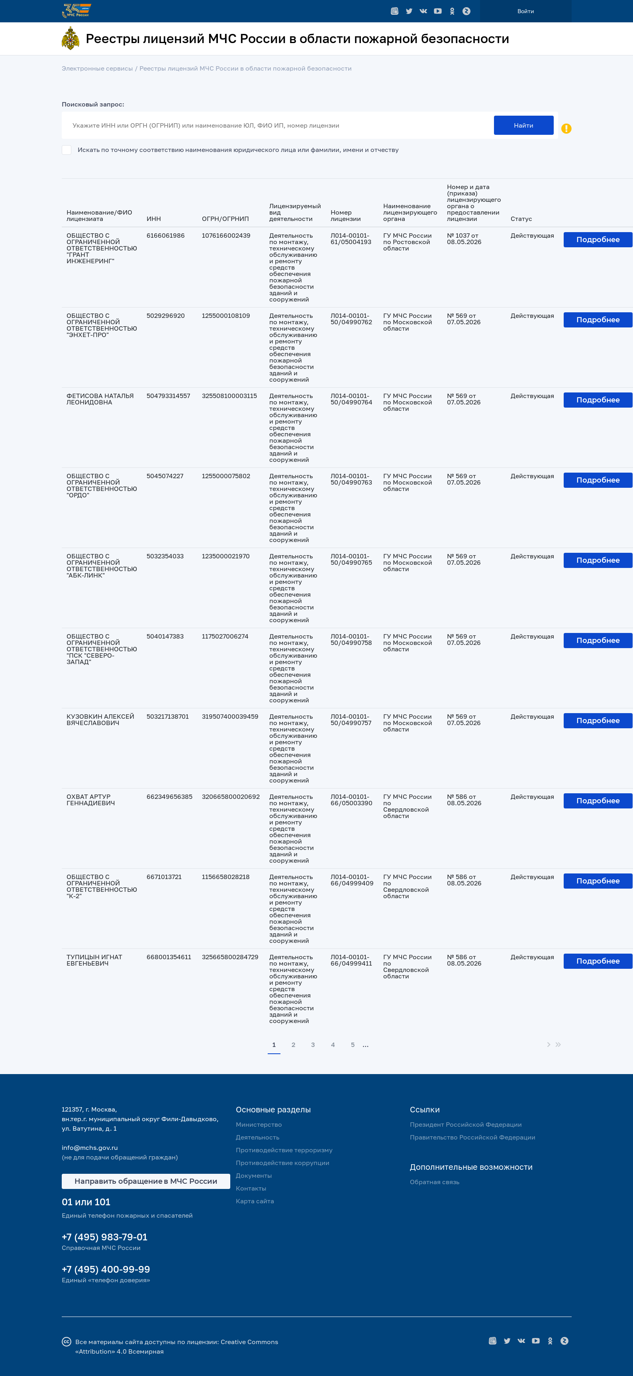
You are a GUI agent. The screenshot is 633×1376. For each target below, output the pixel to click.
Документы (254, 1175)
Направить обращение (146, 1181)
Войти (525, 11)
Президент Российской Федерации (466, 1124)
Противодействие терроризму (284, 1150)
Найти (523, 125)
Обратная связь (434, 1182)
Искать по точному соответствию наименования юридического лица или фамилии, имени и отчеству (238, 149)
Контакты (251, 1188)
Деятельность (257, 1137)
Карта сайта (255, 1201)
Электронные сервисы (97, 68)
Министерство (259, 1124)
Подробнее (598, 239)
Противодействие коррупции (282, 1163)
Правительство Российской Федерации (472, 1137)
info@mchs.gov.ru (90, 1147)
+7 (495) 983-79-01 (104, 1236)
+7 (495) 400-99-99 (106, 1269)
